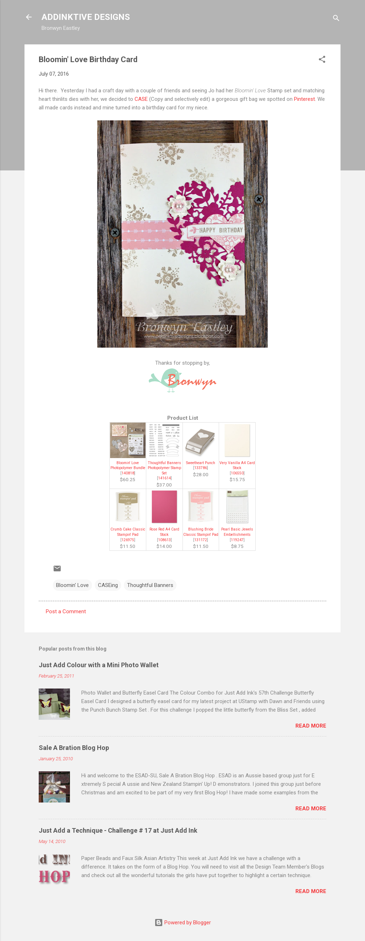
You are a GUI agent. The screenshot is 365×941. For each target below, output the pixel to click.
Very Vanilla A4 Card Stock (237, 465)
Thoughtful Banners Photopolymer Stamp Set (164, 468)
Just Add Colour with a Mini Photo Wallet (99, 665)
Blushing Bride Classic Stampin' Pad (200, 532)
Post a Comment (66, 611)
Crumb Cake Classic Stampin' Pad (127, 532)
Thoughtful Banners (150, 585)
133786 (200, 468)
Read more (310, 726)
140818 (127, 473)
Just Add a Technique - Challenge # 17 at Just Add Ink (118, 830)
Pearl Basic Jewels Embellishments (237, 532)
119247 (237, 540)
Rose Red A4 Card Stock (164, 532)
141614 (164, 478)
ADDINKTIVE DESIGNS (86, 17)
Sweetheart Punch (200, 463)
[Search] (336, 19)
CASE (141, 99)
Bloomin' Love (72, 585)
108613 (164, 540)
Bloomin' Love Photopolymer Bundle (127, 465)
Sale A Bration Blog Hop (74, 747)
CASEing (108, 585)
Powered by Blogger (182, 922)
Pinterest (304, 99)
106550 (237, 473)
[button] (322, 60)
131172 (200, 540)
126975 (127, 540)
